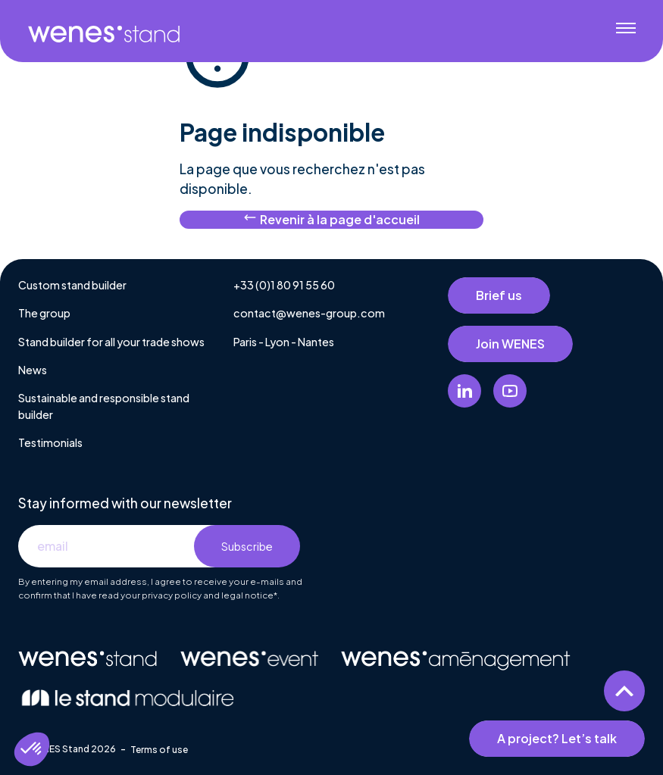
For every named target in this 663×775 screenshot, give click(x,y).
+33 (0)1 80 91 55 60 (284, 285)
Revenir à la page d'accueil (331, 219)
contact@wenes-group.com (309, 313)
